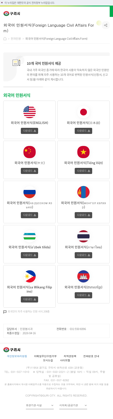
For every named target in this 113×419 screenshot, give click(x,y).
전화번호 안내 (91, 356)
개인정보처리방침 (17, 356)
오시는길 (48, 360)
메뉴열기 (107, 11)
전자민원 (16, 38)
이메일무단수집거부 (45, 356)
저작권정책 (70, 356)
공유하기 (106, 25)
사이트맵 (65, 360)
